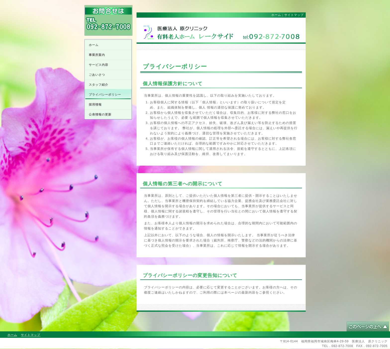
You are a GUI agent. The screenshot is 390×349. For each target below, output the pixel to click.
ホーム (93, 45)
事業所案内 (97, 55)
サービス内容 (98, 65)
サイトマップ (294, 15)
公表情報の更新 (100, 114)
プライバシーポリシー (105, 94)
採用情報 (95, 104)
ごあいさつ (97, 75)
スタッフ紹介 (98, 84)
